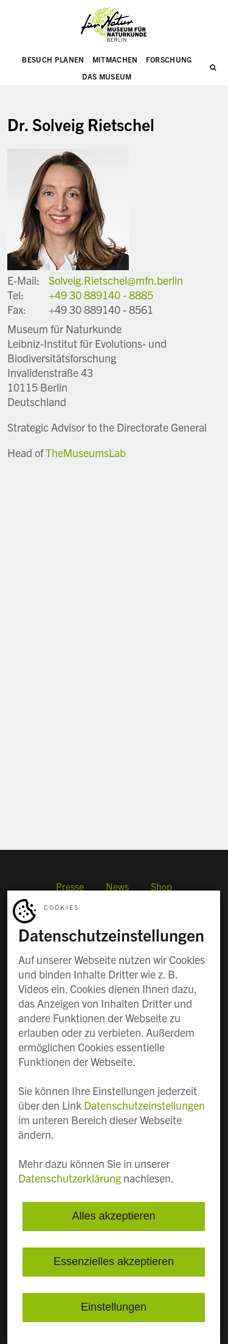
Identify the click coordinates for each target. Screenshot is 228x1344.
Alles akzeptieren (113, 1216)
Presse (70, 886)
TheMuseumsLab (86, 453)
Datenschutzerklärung (69, 1178)
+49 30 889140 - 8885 (101, 295)
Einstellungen (114, 1308)
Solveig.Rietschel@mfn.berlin (116, 280)
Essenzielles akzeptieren (114, 1262)
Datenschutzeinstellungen (144, 1105)
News (117, 886)
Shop (161, 886)
